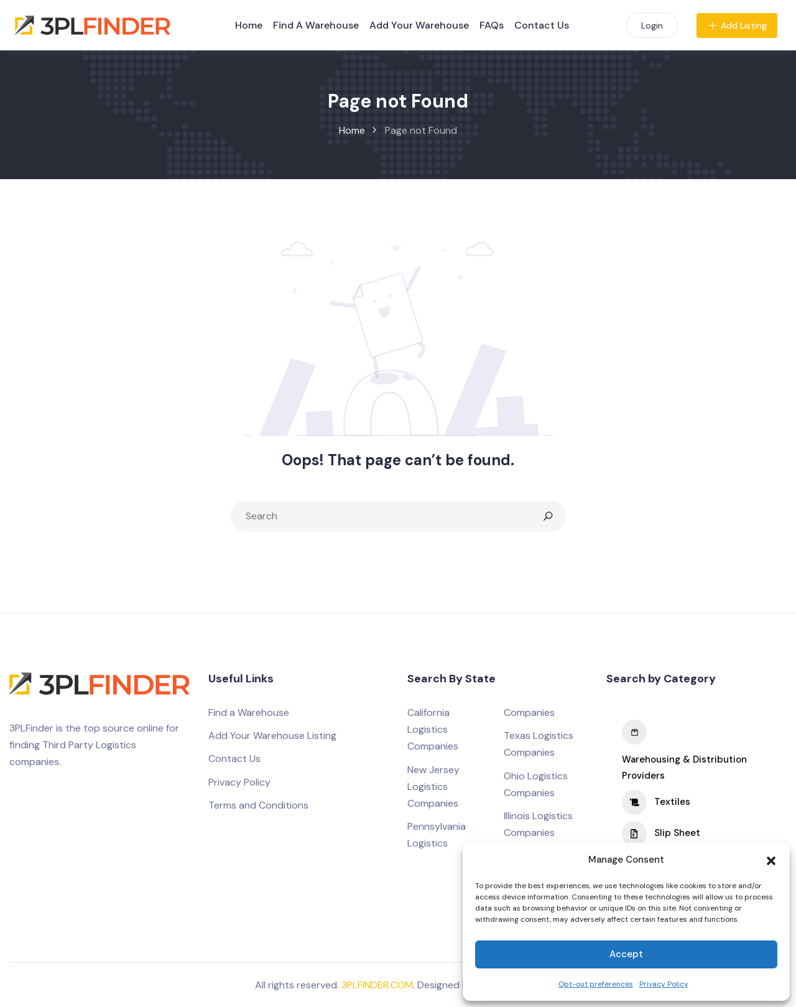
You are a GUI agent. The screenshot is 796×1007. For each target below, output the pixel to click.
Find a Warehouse (248, 712)
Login (652, 25)
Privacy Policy (663, 984)
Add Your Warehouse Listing (272, 735)
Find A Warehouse (316, 25)
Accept (626, 954)
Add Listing (737, 25)
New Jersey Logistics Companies (433, 786)
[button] (771, 859)
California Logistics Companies (432, 729)
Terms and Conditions (258, 805)
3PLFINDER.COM (377, 984)
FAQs (491, 25)
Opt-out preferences (595, 984)
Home (248, 25)
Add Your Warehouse (419, 25)
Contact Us (541, 25)
